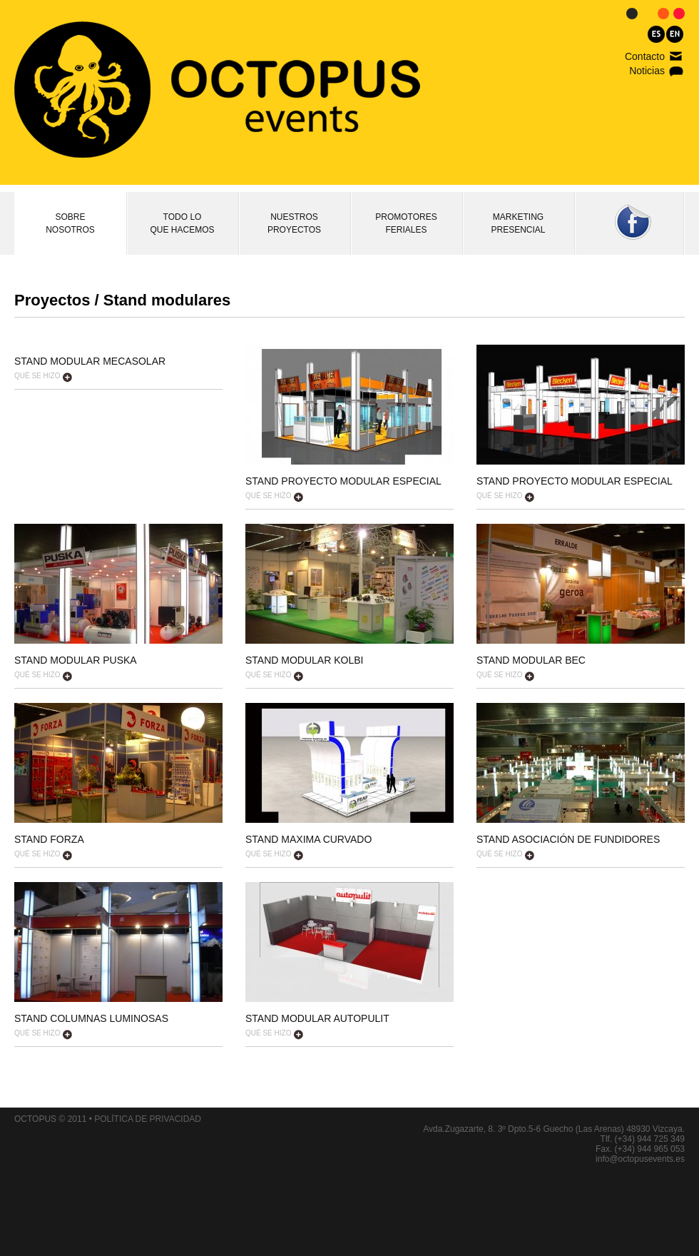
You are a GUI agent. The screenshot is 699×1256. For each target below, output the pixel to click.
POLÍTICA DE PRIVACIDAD (147, 1119)
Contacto (645, 56)
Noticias (647, 70)
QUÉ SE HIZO (43, 377)
